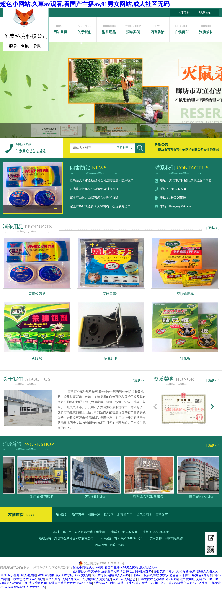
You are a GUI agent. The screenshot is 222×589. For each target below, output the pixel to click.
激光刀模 (78, 514)
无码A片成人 (70, 579)
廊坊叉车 (162, 514)
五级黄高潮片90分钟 (115, 571)
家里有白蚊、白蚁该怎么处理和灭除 (94, 197)
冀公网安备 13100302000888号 (104, 563)
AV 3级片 (38, 579)
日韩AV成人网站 (136, 583)
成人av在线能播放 (16, 587)
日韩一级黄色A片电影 (197, 575)
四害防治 (157, 28)
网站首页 (60, 28)
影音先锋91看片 (164, 571)
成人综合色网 (38, 583)
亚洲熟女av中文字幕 (86, 571)
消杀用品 (109, 28)
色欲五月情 (84, 583)
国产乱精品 (53, 579)
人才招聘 (184, 12)
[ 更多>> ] (212, 228)
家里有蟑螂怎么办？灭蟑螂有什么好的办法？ (100, 206)
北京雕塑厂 (124, 514)
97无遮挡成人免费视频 (96, 579)
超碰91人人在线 (118, 575)
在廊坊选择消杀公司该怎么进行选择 (94, 189)
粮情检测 (94, 514)
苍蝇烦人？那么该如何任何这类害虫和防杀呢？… (103, 180)
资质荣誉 (206, 28)
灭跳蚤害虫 (111, 294)
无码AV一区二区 (207, 579)
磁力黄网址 (187, 579)
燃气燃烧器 (144, 514)
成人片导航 (99, 575)
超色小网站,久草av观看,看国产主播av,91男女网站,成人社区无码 (85, 4)
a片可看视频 (46, 575)
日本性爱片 (145, 579)
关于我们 (84, 28)
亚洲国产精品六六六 (62, 583)
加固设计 (62, 514)
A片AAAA (100, 583)
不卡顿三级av (158, 583)
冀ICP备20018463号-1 (129, 538)
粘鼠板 (185, 358)
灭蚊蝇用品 (185, 294)
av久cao (118, 579)
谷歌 (121, 545)
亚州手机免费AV (141, 571)
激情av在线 (116, 583)
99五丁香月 (12, 575)
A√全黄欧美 (82, 575)
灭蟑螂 (37, 358)
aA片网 (202, 583)
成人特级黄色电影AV (182, 583)
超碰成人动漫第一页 (13, 583)
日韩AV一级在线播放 (145, 575)
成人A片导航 (64, 575)
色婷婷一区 (37, 587)
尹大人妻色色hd (170, 575)
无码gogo (130, 579)
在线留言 (182, 28)
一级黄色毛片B (20, 579)
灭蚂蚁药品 (37, 294)
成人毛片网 (28, 575)
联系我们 (205, 12)
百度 (113, 545)
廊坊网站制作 (174, 538)
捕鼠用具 (111, 358)
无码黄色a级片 (186, 571)
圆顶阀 (108, 514)
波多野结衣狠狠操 (166, 579)
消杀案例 (133, 28)
